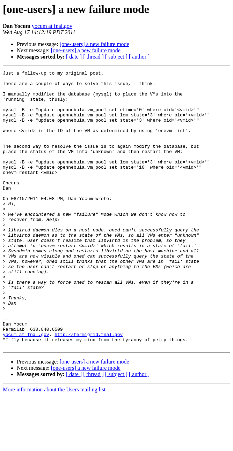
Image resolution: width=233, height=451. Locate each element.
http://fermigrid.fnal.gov (88, 387)
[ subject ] (116, 57)
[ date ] (74, 57)
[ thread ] (93, 57)
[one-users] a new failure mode (94, 44)
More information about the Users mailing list (54, 445)
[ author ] (139, 57)
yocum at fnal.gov (52, 26)
